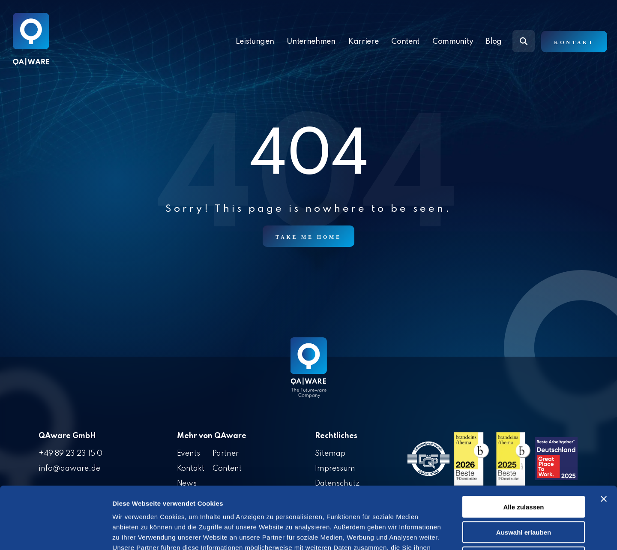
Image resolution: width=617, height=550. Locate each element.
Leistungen (255, 41)
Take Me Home (308, 237)
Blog (494, 41)
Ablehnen (523, 495)
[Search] (523, 41)
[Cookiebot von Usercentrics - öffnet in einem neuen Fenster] (55, 533)
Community (452, 41)
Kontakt (574, 42)
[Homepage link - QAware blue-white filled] (309, 373)
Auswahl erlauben (523, 470)
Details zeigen (455, 533)
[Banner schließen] (604, 437)
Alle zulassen (523, 444)
